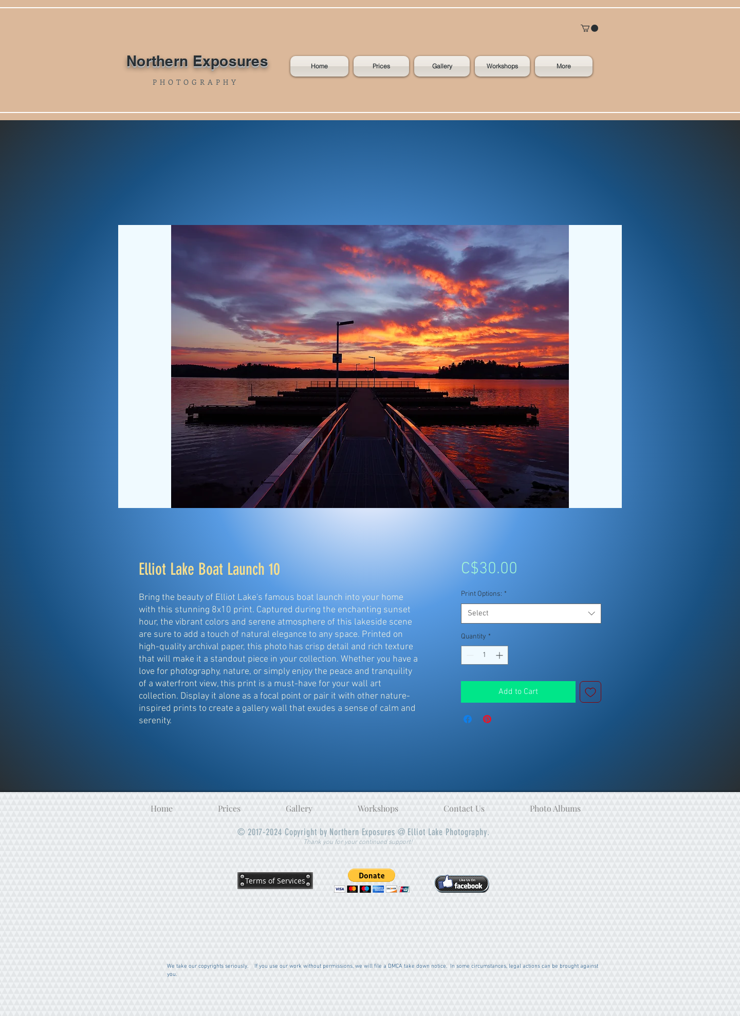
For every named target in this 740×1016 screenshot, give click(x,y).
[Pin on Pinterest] (487, 719)
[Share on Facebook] (467, 719)
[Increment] (500, 655)
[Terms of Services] (275, 880)
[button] (589, 28)
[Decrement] (468, 655)
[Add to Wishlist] (590, 692)
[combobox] (531, 614)
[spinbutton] (484, 655)
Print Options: (484, 594)
